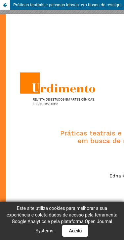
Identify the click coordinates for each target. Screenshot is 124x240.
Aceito (75, 230)
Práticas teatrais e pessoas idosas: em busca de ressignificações (68, 4)
